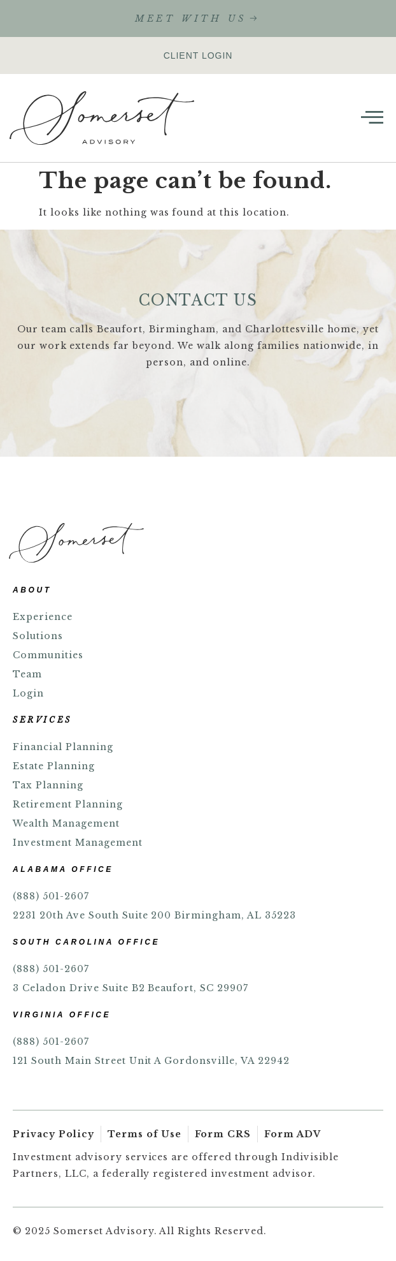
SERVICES (42, 720)
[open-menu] (372, 118)
